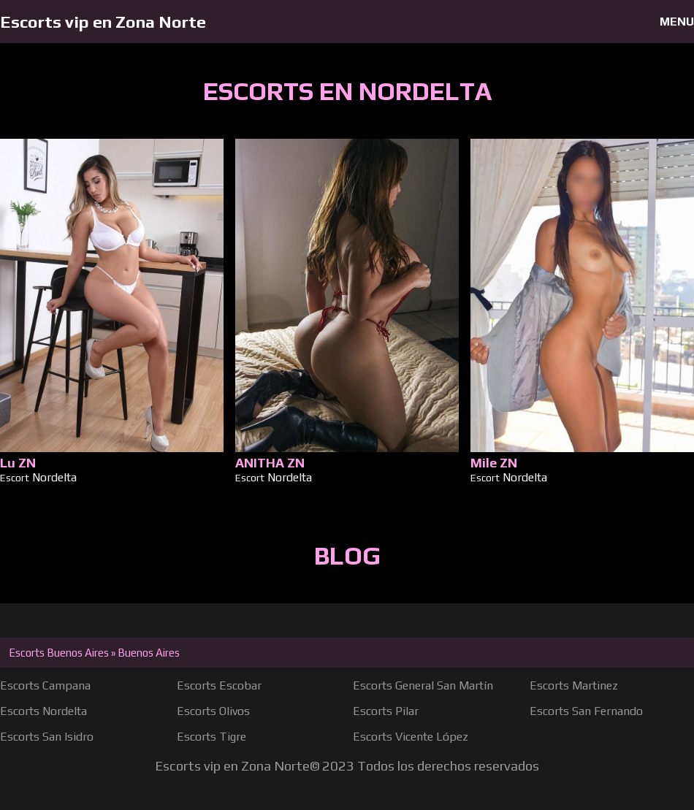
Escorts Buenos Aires (59, 652)
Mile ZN (493, 462)
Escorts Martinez (574, 685)
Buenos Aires (149, 652)
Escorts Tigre (211, 737)
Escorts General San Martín (423, 685)
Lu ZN (18, 462)
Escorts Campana (45, 685)
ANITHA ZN (270, 462)
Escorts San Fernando (586, 711)
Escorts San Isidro (47, 737)
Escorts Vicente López (410, 737)
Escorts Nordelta (43, 711)
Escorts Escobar (219, 685)
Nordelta (54, 477)
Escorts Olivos (213, 711)
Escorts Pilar (386, 711)
